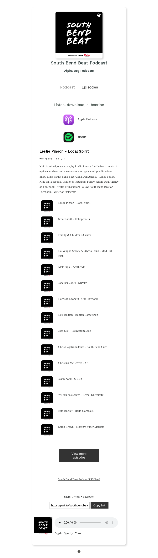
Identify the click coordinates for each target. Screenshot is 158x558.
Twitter (76, 496)
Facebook (88, 496)
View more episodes (79, 455)
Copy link (99, 505)
